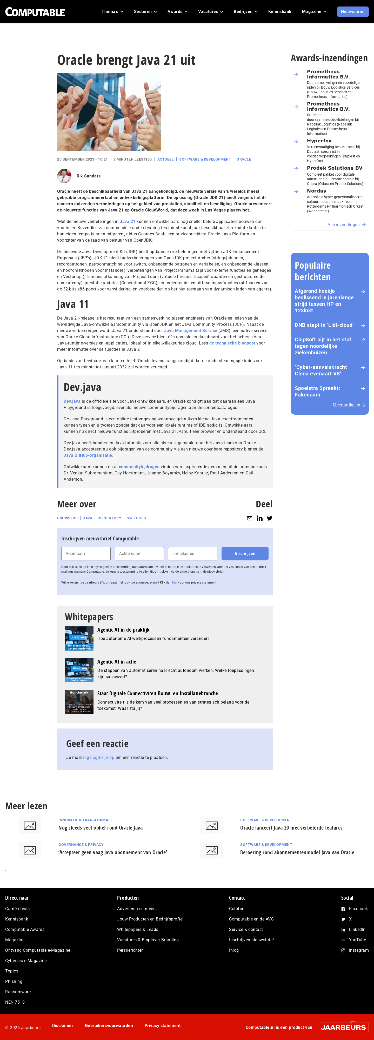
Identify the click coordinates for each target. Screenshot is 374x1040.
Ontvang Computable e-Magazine (37, 950)
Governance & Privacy (81, 845)
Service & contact (246, 929)
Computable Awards (25, 929)
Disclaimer (62, 1025)
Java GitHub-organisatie (88, 455)
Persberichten (130, 950)
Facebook (358, 908)
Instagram (359, 950)
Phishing (13, 981)
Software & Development (205, 159)
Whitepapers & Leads (137, 929)
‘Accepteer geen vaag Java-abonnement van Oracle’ (112, 852)
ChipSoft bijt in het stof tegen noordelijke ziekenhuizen (323, 346)
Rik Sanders (89, 176)
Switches (136, 518)
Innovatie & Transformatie (86, 820)
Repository (109, 518)
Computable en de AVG (251, 919)
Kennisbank (16, 919)
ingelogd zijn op (98, 757)
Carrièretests (17, 908)
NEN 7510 (15, 1002)
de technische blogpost (232, 343)
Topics (11, 971)
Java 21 (128, 221)
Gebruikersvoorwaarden (109, 1025)
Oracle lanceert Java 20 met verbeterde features (291, 827)
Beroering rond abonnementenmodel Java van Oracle (297, 852)
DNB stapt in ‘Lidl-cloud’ (324, 325)
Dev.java (72, 401)
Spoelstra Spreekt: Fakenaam (317, 391)
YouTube (357, 939)
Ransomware (18, 991)
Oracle (244, 159)
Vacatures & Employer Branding (148, 939)
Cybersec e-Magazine (26, 960)
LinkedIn (357, 929)
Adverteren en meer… (137, 908)
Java (87, 518)
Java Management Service (190, 330)
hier (174, 582)
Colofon (237, 908)
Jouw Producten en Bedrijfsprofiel (150, 919)
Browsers (67, 518)
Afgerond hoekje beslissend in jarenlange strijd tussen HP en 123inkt (324, 301)
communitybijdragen (139, 466)
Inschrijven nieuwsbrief (251, 939)
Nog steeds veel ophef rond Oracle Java (100, 827)
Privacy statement (163, 1025)
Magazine (14, 939)
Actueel (165, 159)
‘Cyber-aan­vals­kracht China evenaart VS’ (321, 370)
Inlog (234, 950)
